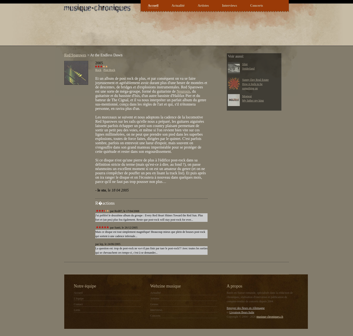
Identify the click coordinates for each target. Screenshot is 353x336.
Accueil (153, 5)
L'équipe (79, 298)
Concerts (256, 5)
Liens (77, 310)
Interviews (229, 5)
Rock (98, 70)
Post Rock (109, 70)
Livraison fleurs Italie (242, 312)
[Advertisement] (149, 32)
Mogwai (247, 96)
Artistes (203, 5)
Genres (154, 304)
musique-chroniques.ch (270, 316)
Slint (245, 64)
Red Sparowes (75, 55)
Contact (78, 304)
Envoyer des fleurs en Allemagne (246, 308)
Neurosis (183, 91)
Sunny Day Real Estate (255, 79)
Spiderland (248, 68)
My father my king (253, 100)
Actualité (177, 5)
